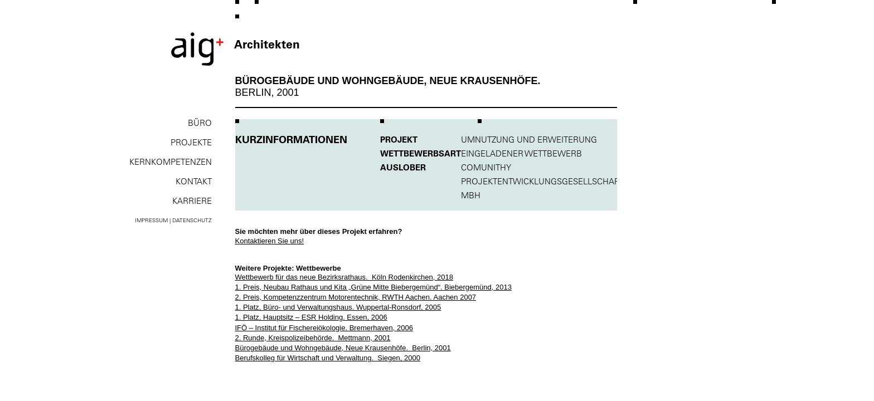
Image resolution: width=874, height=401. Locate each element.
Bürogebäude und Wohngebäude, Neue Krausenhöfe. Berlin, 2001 (343, 348)
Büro (200, 123)
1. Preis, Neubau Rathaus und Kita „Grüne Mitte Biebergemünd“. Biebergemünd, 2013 (373, 287)
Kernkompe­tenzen (170, 162)
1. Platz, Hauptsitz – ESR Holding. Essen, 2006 (311, 317)
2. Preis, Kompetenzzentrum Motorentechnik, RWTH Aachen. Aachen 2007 (356, 297)
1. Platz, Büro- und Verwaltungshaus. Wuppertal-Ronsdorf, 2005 (338, 307)
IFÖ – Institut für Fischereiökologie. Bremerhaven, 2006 (324, 328)
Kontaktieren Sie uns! (269, 241)
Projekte (191, 142)
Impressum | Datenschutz (173, 220)
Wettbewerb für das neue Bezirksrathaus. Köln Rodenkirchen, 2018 (344, 277)
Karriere (192, 201)
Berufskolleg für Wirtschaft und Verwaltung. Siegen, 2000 (327, 358)
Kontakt (194, 181)
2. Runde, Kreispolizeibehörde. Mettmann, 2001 (313, 338)
